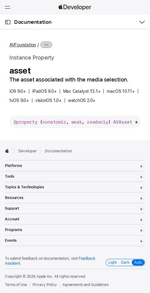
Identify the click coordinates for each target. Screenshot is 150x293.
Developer (27, 151)
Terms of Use (16, 285)
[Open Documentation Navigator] (7, 22)
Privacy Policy (45, 285)
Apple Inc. (45, 276)
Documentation (32, 22)
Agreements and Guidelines (85, 285)
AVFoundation (22, 44)
